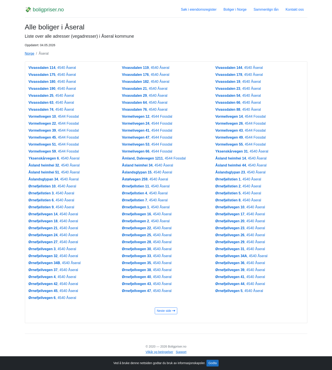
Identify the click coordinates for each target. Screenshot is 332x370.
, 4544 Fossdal (54, 116)
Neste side (166, 310)
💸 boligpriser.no (44, 9)
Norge (29, 53)
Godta (212, 363)
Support (181, 352)
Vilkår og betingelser (159, 352)
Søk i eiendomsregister (199, 9)
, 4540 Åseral (52, 68)
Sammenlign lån (266, 9)
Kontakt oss (295, 9)
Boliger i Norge (235, 9)
